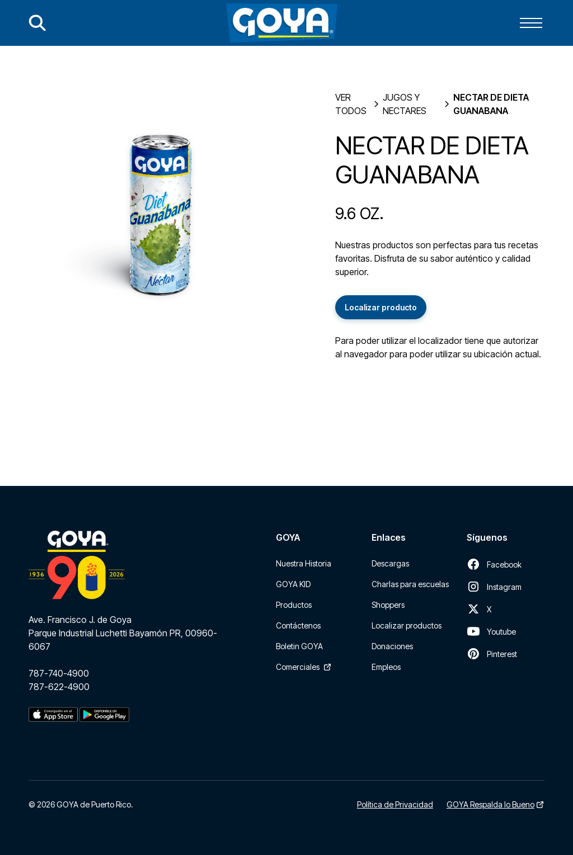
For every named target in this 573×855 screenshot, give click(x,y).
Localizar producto (381, 307)
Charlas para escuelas (410, 584)
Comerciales (298, 667)
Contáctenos (298, 625)
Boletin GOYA (299, 646)
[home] (281, 23)
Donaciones (392, 646)
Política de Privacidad (395, 804)
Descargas (390, 563)
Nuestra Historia (303, 563)
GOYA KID (293, 584)
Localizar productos (407, 625)
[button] (531, 23)
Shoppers (388, 605)
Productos (294, 605)
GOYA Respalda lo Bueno (490, 804)
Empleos (386, 667)
